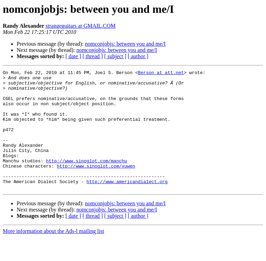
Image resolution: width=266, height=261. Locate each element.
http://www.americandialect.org (127, 204)
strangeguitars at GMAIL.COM (81, 26)
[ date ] (73, 56)
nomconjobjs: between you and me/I (125, 44)
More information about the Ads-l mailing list (53, 255)
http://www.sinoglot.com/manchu (86, 179)
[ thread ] (92, 56)
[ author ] (138, 56)
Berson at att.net (161, 73)
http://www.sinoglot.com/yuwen (96, 185)
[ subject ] (115, 56)
